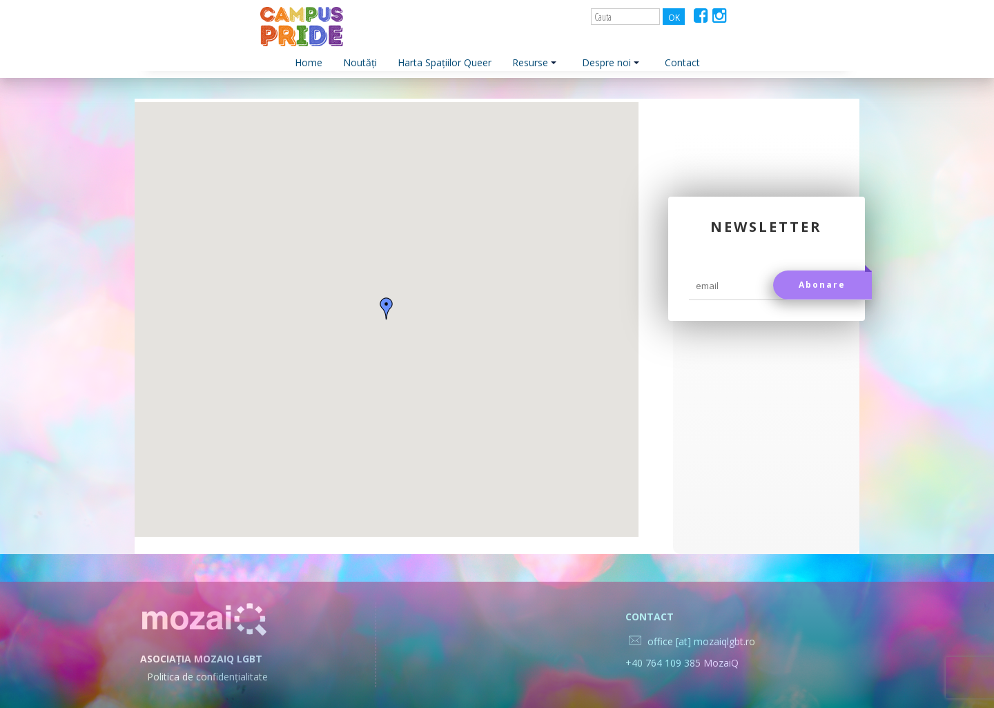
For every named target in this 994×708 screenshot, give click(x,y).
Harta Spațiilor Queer (444, 62)
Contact (682, 62)
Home (308, 62)
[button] (387, 308)
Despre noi (610, 62)
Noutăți (360, 62)
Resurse (534, 62)
